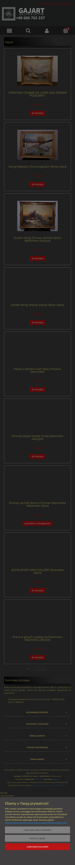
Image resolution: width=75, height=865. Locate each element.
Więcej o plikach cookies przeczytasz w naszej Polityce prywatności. (36, 822)
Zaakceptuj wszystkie (37, 846)
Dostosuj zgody (37, 838)
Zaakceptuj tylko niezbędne (37, 830)
